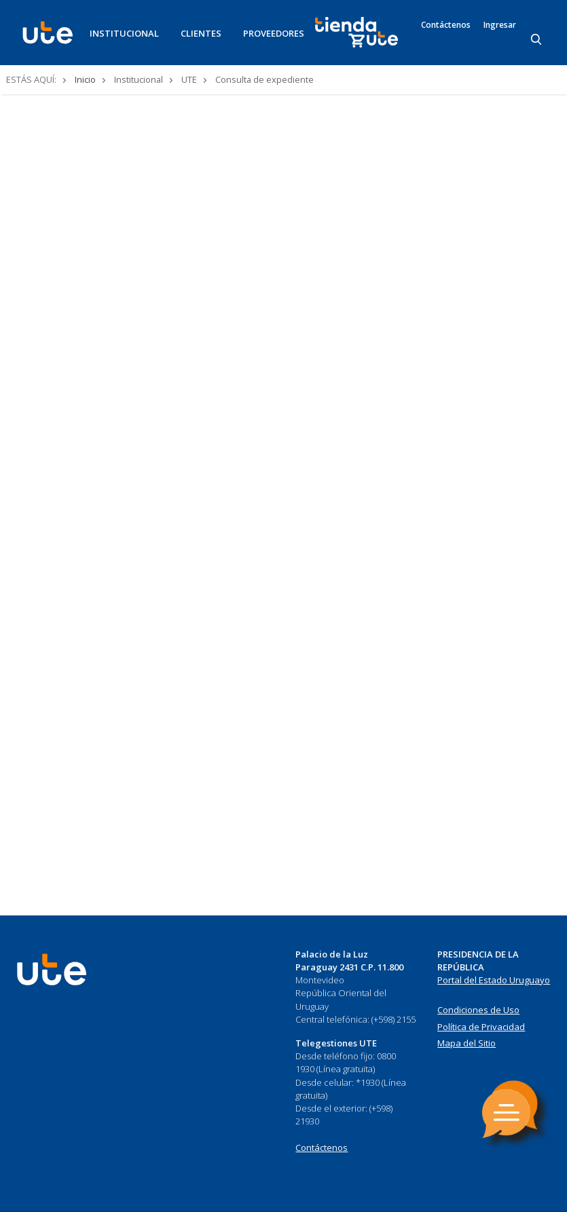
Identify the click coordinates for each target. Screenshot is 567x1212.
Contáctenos (446, 25)
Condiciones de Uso (478, 1010)
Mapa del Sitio (466, 1043)
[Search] (537, 40)
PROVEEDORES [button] (273, 33)
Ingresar (499, 25)
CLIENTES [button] (201, 33)
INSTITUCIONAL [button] (124, 33)
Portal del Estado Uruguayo (493, 980)
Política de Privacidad (481, 1027)
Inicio (85, 79)
